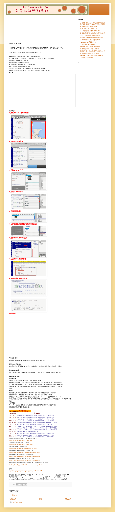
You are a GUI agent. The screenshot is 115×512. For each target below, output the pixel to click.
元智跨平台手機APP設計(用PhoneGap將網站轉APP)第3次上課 (37, 427)
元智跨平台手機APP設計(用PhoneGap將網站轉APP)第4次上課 (37, 422)
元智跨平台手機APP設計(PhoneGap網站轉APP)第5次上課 (35, 415)
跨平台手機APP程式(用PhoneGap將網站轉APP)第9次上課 (35, 418)
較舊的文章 (68, 499)
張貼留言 (14, 495)
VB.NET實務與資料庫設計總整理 (90, 53)
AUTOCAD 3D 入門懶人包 (88, 42)
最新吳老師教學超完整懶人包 (88, 26)
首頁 (40, 499)
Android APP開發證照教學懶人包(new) (91, 37)
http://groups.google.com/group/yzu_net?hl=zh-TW (25, 471)
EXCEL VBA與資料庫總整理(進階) (90, 35)
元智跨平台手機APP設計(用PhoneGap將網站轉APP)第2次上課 (37, 429)
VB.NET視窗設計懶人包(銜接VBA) (90, 40)
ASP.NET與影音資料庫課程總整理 (90, 46)
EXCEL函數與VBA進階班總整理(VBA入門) (92, 33)
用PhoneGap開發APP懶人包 (88, 28)
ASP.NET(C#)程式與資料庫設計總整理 (91, 55)
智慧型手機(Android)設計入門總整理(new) (92, 51)
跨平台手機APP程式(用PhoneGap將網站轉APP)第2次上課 (35, 433)
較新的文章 (12, 499)
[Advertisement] (40, 31)
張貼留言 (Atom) (18, 502)
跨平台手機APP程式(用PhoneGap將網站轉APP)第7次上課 (35, 420)
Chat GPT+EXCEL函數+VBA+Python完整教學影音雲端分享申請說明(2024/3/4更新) (92, 23)
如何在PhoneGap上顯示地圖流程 (27, 431)
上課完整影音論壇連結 (86, 58)
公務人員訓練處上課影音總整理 (89, 49)
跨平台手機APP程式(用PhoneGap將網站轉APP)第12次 (34, 424)
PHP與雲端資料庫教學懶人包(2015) (90, 31)
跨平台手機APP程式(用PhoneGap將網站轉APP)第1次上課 (35, 436)
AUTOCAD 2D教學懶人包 (87, 44)
